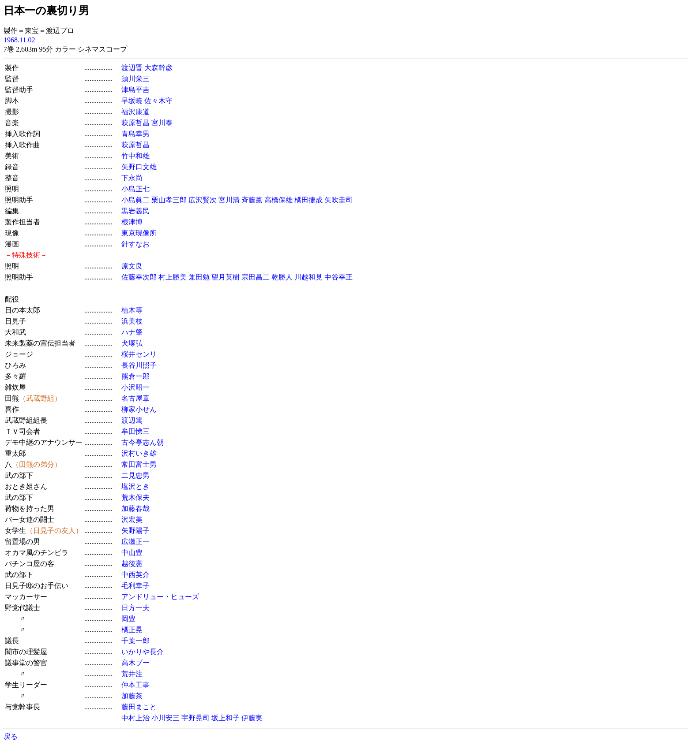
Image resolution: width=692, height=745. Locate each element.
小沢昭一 (135, 387)
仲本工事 (135, 685)
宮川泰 (162, 123)
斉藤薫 (252, 200)
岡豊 (128, 618)
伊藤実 (252, 718)
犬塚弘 (132, 343)
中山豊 (132, 552)
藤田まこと (139, 707)
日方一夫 (135, 607)
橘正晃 (132, 629)
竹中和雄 (135, 156)
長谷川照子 (139, 365)
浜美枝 (132, 321)
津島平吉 (135, 89)
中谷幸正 (338, 277)
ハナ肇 (132, 332)
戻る (11, 736)
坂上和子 (225, 718)
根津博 (132, 222)
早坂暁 (132, 100)
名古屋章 (135, 398)
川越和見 (308, 277)
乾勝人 (282, 277)
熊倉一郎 (135, 376)
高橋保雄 (278, 200)
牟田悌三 (135, 431)
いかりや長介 (142, 652)
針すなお (135, 244)
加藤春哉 (135, 508)
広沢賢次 (202, 200)
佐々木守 (158, 100)
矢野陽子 (135, 530)
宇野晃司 (195, 718)
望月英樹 (225, 277)
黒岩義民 (135, 211)
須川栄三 (135, 78)
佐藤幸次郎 (139, 277)
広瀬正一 (135, 541)
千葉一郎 (135, 640)
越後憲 (132, 563)
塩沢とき (135, 486)
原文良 (132, 266)
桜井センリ (139, 354)
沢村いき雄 (139, 453)
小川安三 (165, 718)
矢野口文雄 (139, 167)
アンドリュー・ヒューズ (160, 596)
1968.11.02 (19, 40)
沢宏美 (132, 519)
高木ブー (135, 663)
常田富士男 (139, 464)
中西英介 (135, 574)
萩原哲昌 (135, 123)
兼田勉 (199, 277)
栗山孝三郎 (169, 200)
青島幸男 (135, 134)
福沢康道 (135, 111)
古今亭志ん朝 (142, 442)
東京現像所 (139, 233)
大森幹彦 (158, 67)
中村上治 (135, 718)
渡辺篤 (132, 420)
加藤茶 (132, 696)
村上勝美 (172, 277)
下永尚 (132, 178)
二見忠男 (135, 475)
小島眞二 (135, 200)
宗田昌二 (255, 277)
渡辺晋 (132, 67)
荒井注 (132, 674)
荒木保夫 (135, 497)
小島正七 (135, 189)
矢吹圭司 (338, 200)
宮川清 (229, 200)
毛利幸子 (135, 585)
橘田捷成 (308, 200)
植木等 (132, 310)
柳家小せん (139, 409)
